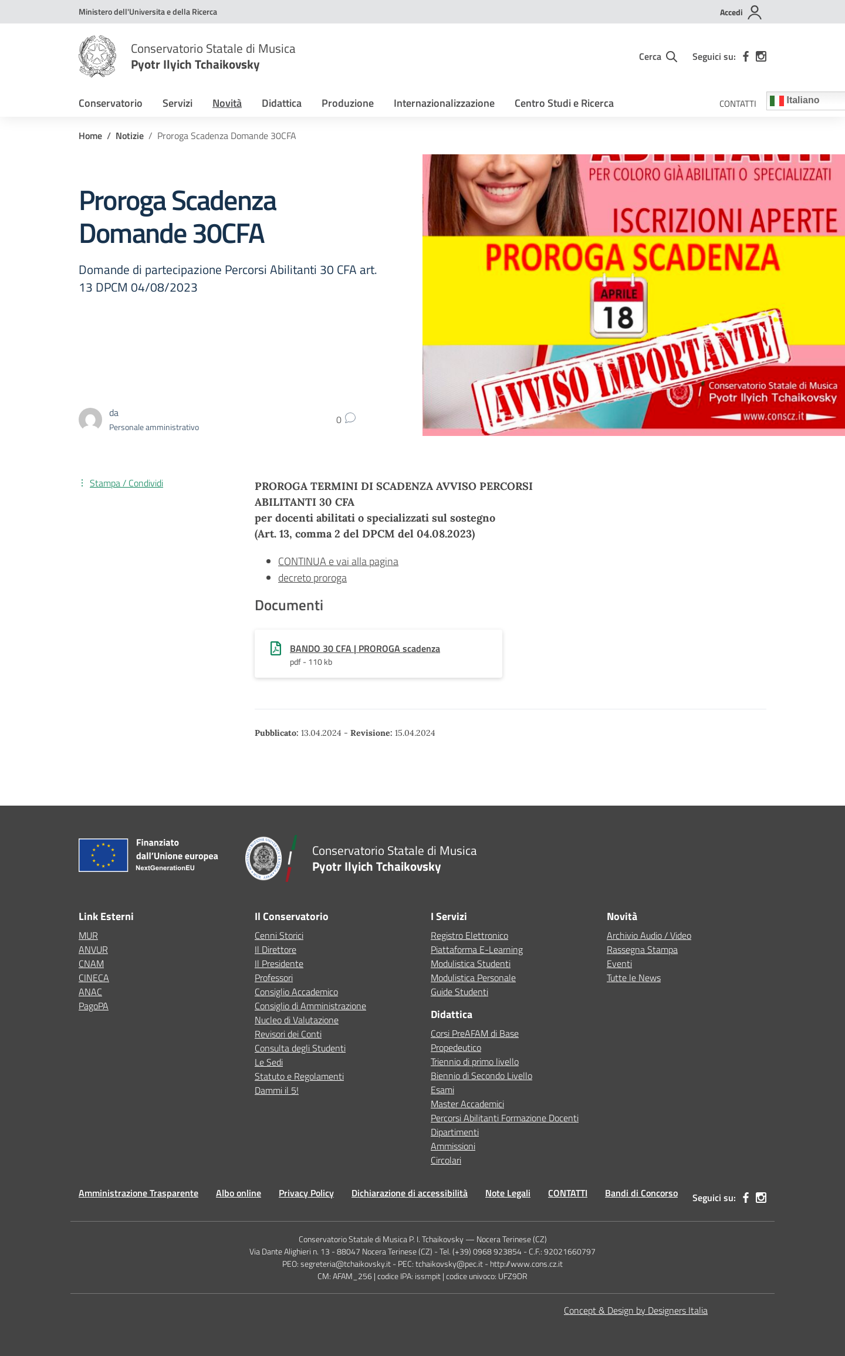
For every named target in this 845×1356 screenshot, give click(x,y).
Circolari (446, 1160)
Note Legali (507, 1193)
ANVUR (93, 949)
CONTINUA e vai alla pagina (338, 561)
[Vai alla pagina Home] (90, 136)
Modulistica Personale (473, 977)
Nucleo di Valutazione (297, 1020)
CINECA (94, 977)
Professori (274, 977)
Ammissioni (453, 1146)
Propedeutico (456, 1047)
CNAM (91, 963)
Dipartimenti (455, 1132)
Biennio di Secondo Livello (481, 1075)
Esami (442, 1090)
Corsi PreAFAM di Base (475, 1033)
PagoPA (94, 1006)
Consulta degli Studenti (300, 1048)
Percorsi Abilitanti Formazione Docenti (505, 1118)
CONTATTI (737, 103)
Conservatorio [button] (111, 103)
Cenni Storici (279, 935)
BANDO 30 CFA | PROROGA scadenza (365, 648)
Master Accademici (467, 1104)
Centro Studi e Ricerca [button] (564, 103)
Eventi (619, 963)
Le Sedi (269, 1062)
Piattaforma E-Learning (477, 949)
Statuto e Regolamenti (299, 1076)
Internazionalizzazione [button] (444, 103)
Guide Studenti (459, 992)
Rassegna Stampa (642, 949)
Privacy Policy (306, 1193)
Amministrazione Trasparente (138, 1193)
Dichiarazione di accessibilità (409, 1193)
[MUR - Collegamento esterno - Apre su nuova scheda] (148, 11)
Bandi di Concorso (641, 1193)
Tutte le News (634, 977)
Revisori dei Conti (288, 1034)
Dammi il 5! (277, 1090)
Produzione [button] (348, 103)
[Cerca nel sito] (658, 56)
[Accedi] (741, 12)
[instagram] (761, 56)
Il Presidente (279, 963)
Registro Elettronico (469, 935)
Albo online (238, 1193)
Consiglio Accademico (296, 992)
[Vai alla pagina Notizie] (130, 136)
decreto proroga (312, 578)
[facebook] (746, 56)
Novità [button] (227, 103)
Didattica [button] (282, 103)
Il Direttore (275, 949)
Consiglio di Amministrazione (310, 1006)
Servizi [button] (177, 103)
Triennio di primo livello (475, 1061)
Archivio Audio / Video (649, 935)
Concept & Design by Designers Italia (636, 1310)
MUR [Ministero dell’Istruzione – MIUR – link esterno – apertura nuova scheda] (88, 935)
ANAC (90, 992)
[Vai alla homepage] (97, 56)
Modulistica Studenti (471, 963)
